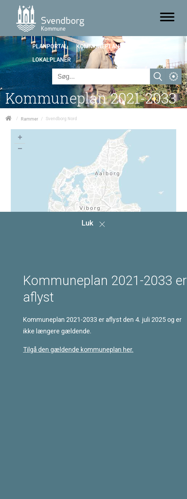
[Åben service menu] (174, 76)
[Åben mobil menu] (167, 17)
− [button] (20, 149)
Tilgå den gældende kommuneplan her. (78, 349)
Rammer (29, 118)
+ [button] (20, 138)
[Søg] (101, 76)
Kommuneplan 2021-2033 (90, 98)
